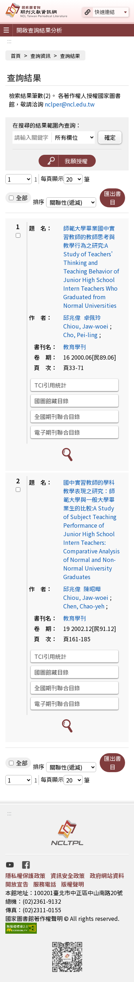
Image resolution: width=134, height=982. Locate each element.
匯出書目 (112, 197)
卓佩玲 (92, 317)
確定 (110, 137)
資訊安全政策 (67, 875)
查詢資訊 (40, 55)
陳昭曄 (92, 588)
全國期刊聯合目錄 (57, 416)
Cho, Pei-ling (80, 334)
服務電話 (44, 884)
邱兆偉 (71, 317)
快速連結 (105, 11)
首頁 (16, 55)
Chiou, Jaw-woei (85, 326)
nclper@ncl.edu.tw (70, 104)
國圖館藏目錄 (51, 400)
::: (9, 40)
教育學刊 (74, 346)
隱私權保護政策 (25, 875)
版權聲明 (72, 884)
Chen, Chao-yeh (83, 606)
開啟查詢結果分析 (39, 30)
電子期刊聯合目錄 (57, 432)
